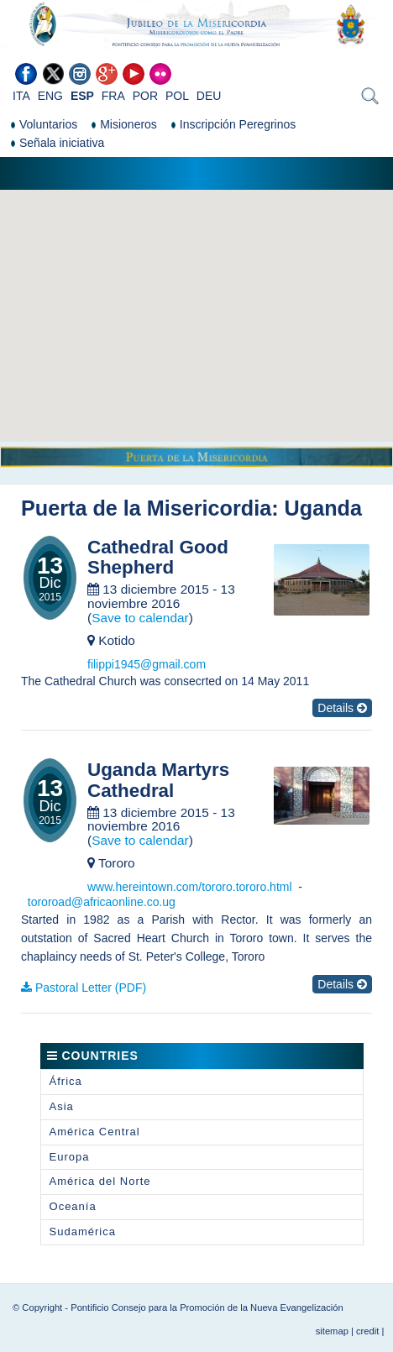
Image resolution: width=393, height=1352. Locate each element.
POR (145, 95)
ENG (50, 95)
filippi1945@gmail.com (146, 664)
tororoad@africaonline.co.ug (102, 902)
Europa (70, 1156)
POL (177, 95)
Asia (62, 1106)
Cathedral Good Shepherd (157, 558)
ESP (82, 95)
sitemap (332, 1331)
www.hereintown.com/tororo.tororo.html (189, 886)
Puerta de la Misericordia (146, 508)
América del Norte (100, 1181)
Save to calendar (140, 617)
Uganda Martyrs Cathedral (158, 780)
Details (342, 708)
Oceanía (73, 1206)
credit (367, 1331)
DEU (209, 95)
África (66, 1081)
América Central (95, 1131)
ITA (21, 95)
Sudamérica (83, 1231)
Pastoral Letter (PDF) (90, 987)
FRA (113, 95)
